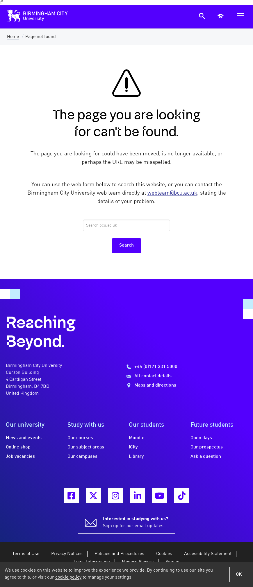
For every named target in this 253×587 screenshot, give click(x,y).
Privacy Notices (67, 554)
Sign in (172, 562)
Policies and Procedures (119, 554)
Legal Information (92, 562)
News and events (24, 438)
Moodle (137, 438)
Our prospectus (206, 447)
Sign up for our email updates (135, 522)
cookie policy (68, 577)
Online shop (18, 447)
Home (13, 37)
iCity (133, 447)
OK (239, 574)
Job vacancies (20, 456)
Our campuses (82, 456)
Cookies (164, 554)
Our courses (80, 438)
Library (136, 456)
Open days (201, 438)
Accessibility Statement (207, 554)
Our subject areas (85, 447)
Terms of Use (25, 554)
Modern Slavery (138, 562)
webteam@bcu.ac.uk (172, 193)
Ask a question (205, 456)
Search (126, 245)
